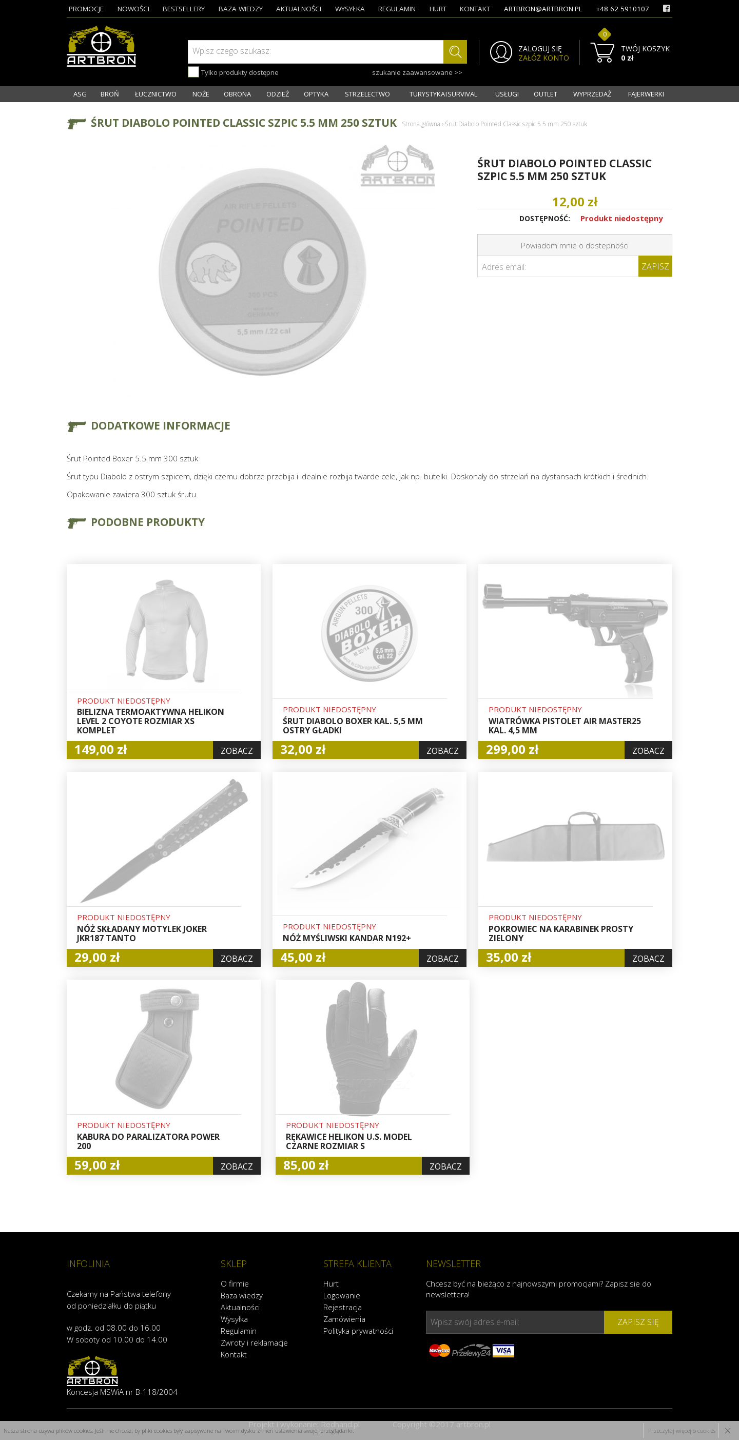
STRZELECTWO (367, 94)
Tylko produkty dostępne (233, 71)
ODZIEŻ (277, 94)
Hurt (331, 1283)
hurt (438, 8)
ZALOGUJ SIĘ (540, 48)
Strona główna (421, 124)
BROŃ (110, 94)
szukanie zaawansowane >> (417, 72)
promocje (86, 8)
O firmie (235, 1283)
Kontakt (234, 1354)
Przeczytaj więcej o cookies (681, 1430)
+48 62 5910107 (622, 8)
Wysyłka (234, 1319)
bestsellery (184, 8)
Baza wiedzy (242, 1295)
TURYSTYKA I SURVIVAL (443, 94)
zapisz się (638, 1322)
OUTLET (545, 94)
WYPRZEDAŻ (592, 94)
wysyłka (350, 8)
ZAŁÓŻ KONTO (543, 58)
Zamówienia (344, 1319)
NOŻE (200, 94)
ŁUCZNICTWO (156, 94)
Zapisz (655, 266)
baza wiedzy (241, 8)
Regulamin (239, 1331)
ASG (80, 94)
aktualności (298, 8)
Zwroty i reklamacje (254, 1342)
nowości (133, 8)
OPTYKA (316, 94)
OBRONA (237, 94)
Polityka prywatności (358, 1331)
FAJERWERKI (646, 94)
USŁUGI (507, 94)
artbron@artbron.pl (543, 8)
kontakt (475, 8)
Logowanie (341, 1295)
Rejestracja (342, 1307)
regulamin (397, 8)
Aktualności (240, 1307)
